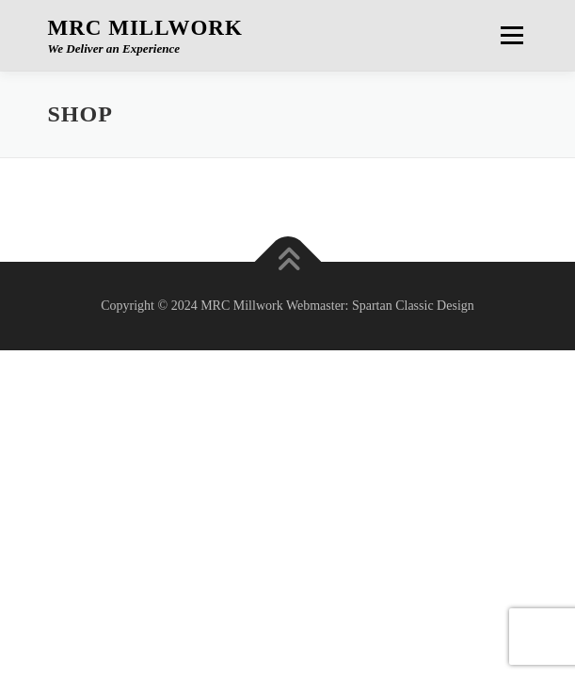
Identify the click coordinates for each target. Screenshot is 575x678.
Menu (509, 34)
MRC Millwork (145, 28)
